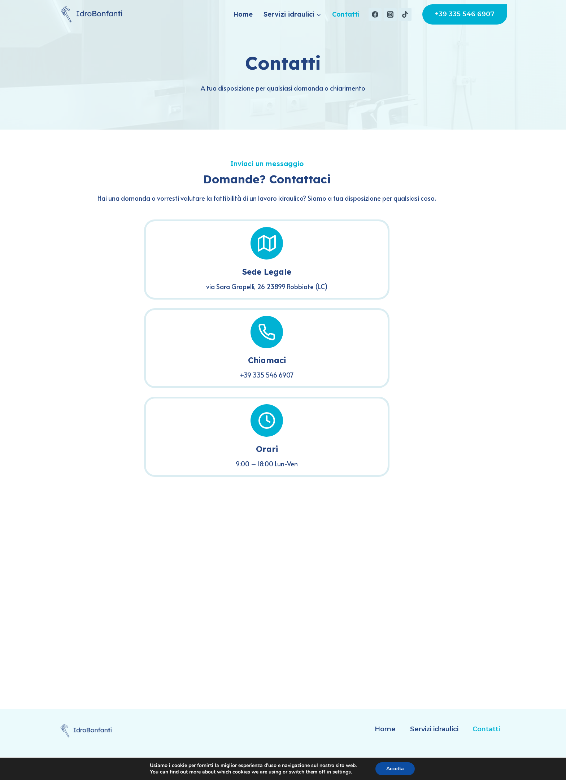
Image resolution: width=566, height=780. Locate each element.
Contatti (346, 14)
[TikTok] (405, 14)
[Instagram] (390, 14)
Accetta (395, 768)
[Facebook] (375, 14)
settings (341, 772)
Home (243, 14)
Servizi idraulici (434, 729)
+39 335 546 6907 (465, 14)
